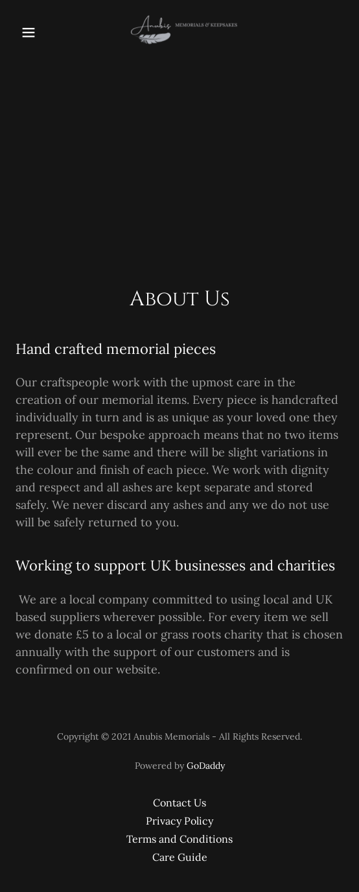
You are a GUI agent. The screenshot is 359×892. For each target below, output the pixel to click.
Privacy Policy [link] (179, 820)
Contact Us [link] (179, 802)
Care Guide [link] (179, 857)
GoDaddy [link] (206, 765)
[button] (38, 32)
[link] (179, 32)
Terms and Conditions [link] (179, 838)
